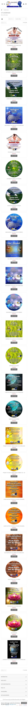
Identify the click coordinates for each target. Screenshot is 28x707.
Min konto (3, 680)
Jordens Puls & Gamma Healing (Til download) (14, 659)
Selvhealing (14, 632)
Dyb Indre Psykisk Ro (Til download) (14, 285)
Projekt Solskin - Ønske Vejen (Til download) (14, 446)
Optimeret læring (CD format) (14, 178)
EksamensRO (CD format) (14, 152)
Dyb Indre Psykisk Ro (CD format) (14, 312)
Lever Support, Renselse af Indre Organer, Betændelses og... (14, 500)
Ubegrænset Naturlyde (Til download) (14, 125)
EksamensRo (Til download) (14, 45)
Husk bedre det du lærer (14, 579)
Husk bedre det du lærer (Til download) (14, 552)
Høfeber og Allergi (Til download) (14, 339)
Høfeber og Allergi (14, 365)
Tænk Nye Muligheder (14, 419)
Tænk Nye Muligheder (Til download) (14, 392)
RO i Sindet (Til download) (14, 259)
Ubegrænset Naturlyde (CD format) (14, 232)
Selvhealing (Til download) (14, 606)
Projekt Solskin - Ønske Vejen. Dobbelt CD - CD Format (14, 473)
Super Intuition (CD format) (14, 205)
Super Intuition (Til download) (14, 98)
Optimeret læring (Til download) (14, 72)
